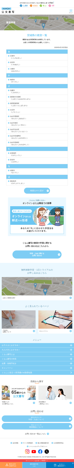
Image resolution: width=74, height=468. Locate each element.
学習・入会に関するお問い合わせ (37, 254)
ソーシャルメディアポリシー (38, 446)
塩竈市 (15, 91)
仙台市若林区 (20, 143)
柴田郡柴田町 (19, 104)
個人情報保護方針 (43, 443)
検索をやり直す (37, 191)
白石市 (15, 111)
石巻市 (16, 57)
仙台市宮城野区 (19, 137)
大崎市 (15, 70)
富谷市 (14, 161)
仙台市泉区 (18, 124)
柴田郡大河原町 (20, 98)
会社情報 (15, 443)
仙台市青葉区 (18, 117)
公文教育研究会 (59, 443)
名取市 (14, 171)
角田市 (14, 81)
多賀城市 (16, 154)
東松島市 (17, 182)
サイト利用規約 (28, 443)
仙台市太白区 (19, 130)
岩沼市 (15, 63)
